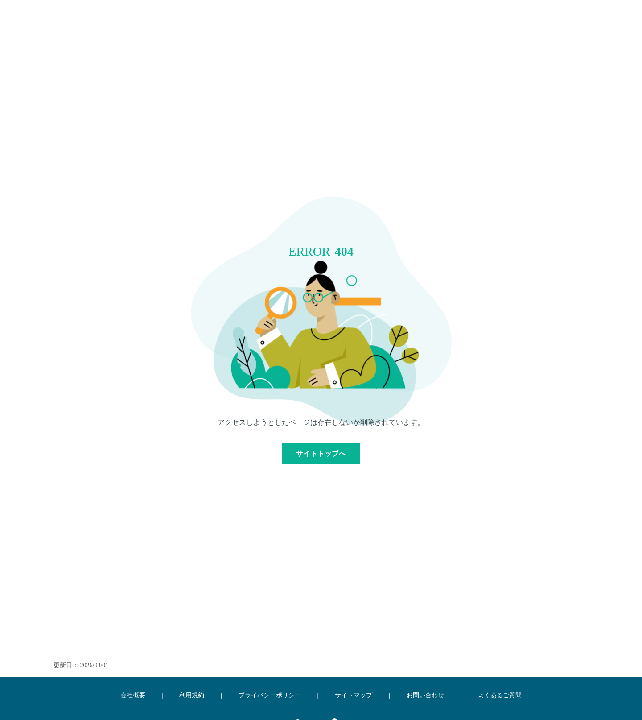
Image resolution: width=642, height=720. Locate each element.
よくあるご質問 (500, 695)
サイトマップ (353, 695)
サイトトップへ (321, 453)
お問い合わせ (425, 695)
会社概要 (132, 695)
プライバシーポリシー (270, 695)
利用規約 (191, 695)
